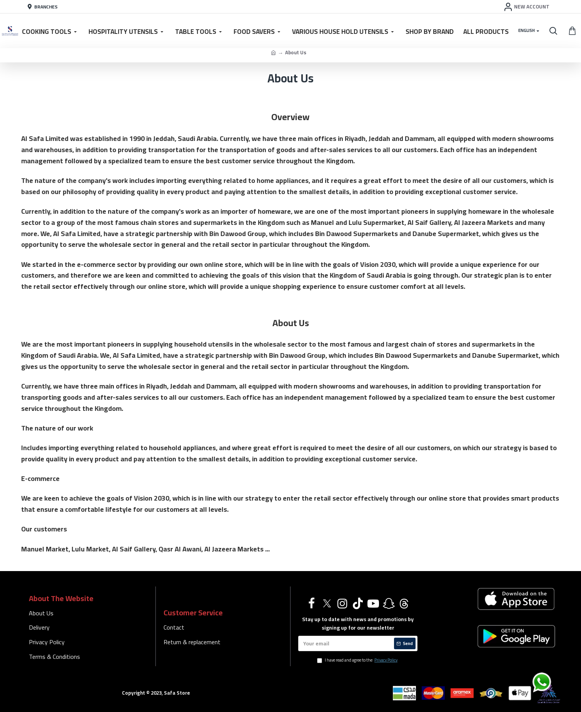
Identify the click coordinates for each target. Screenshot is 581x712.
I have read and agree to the (358, 660)
